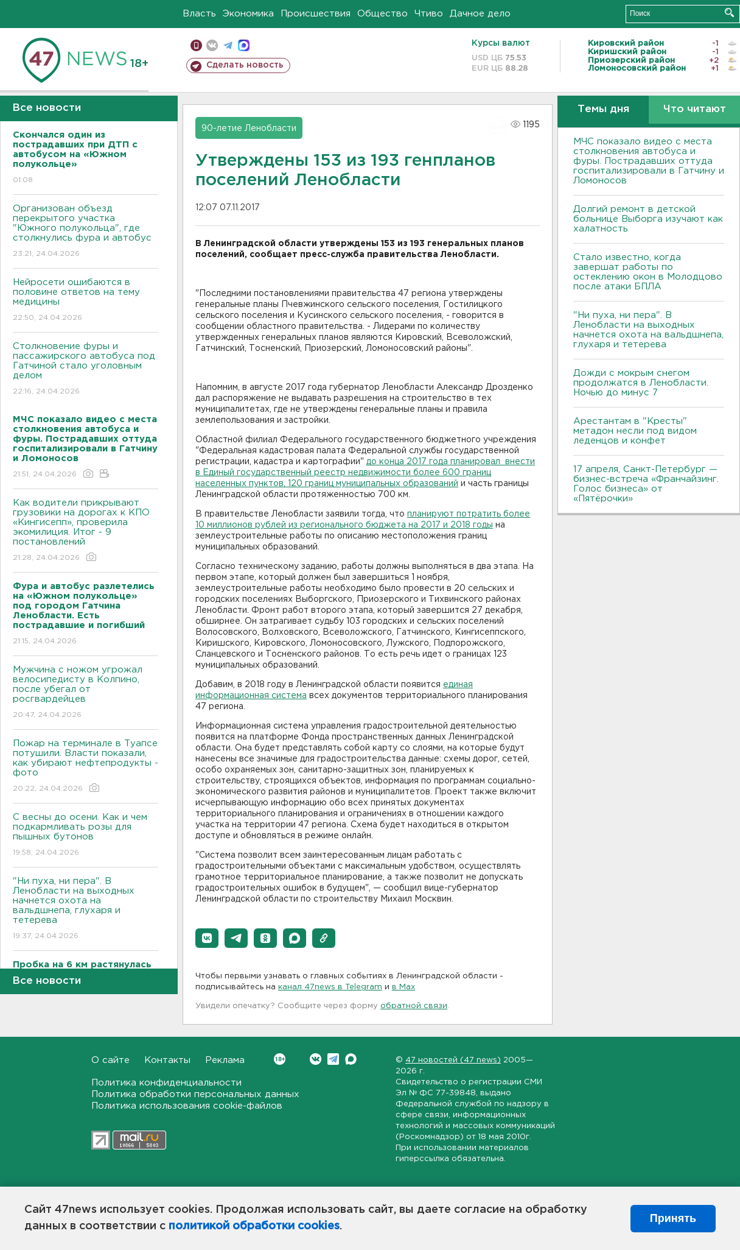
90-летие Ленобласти (248, 128)
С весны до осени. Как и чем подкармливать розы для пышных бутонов (85, 835)
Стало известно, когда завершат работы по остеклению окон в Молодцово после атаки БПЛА (647, 272)
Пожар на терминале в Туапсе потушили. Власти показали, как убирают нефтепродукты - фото (85, 767)
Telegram (333, 1059)
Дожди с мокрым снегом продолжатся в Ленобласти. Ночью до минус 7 (640, 383)
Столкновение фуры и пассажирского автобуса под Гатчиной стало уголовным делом (85, 369)
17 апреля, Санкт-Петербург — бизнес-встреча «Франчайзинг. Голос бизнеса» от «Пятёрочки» (646, 484)
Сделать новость (245, 65)
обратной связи (413, 1006)
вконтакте (212, 45)
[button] (206, 938)
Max (351, 1059)
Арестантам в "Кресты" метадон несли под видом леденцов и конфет (635, 431)
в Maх (403, 987)
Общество (382, 14)
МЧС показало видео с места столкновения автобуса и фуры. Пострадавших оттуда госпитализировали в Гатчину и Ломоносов (648, 161)
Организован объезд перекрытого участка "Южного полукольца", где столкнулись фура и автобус (85, 232)
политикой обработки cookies (254, 1226)
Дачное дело (480, 14)
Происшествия (316, 14)
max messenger (244, 45)
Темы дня (603, 109)
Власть (199, 14)
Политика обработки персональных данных (195, 1094)
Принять (673, 1218)
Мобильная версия (196, 45)
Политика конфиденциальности (166, 1083)
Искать (729, 12)
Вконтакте (279, 1059)
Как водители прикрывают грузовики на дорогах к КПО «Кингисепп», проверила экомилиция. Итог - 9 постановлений (85, 531)
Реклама (225, 1060)
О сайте (110, 1060)
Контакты (167, 1060)
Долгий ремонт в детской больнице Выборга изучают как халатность (648, 219)
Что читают (694, 109)
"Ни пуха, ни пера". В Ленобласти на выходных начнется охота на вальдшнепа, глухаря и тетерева (85, 909)
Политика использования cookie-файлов (186, 1106)
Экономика (248, 14)
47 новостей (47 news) (453, 1060)
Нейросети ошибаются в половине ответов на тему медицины (85, 300)
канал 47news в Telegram (330, 987)
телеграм (228, 45)
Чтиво (428, 14)
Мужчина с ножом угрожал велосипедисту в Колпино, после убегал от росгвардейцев (85, 693)
